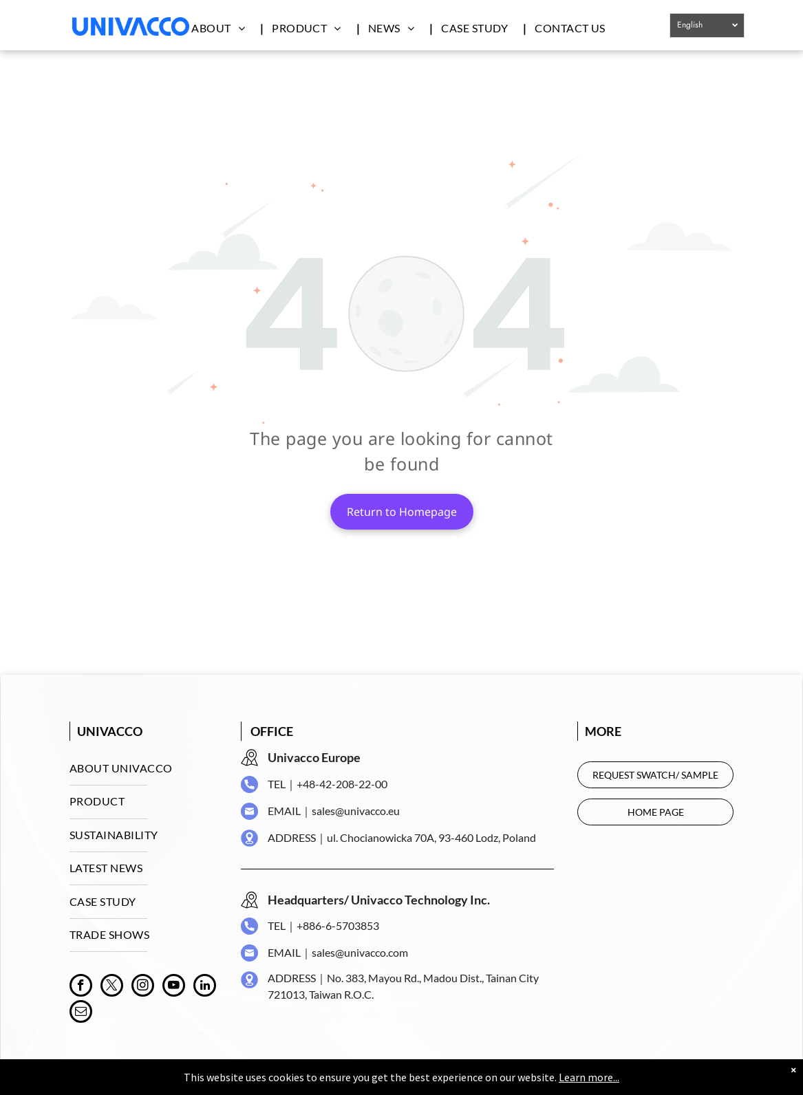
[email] (80, 1013)
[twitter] (111, 987)
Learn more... (589, 1077)
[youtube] (173, 987)
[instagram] (142, 987)
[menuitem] (224, 28)
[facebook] (80, 987)
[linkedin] (204, 987)
